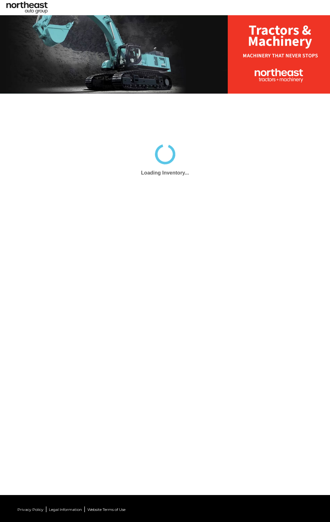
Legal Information (65, 509)
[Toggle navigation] (169, 5)
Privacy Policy (30, 509)
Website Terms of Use (106, 509)
